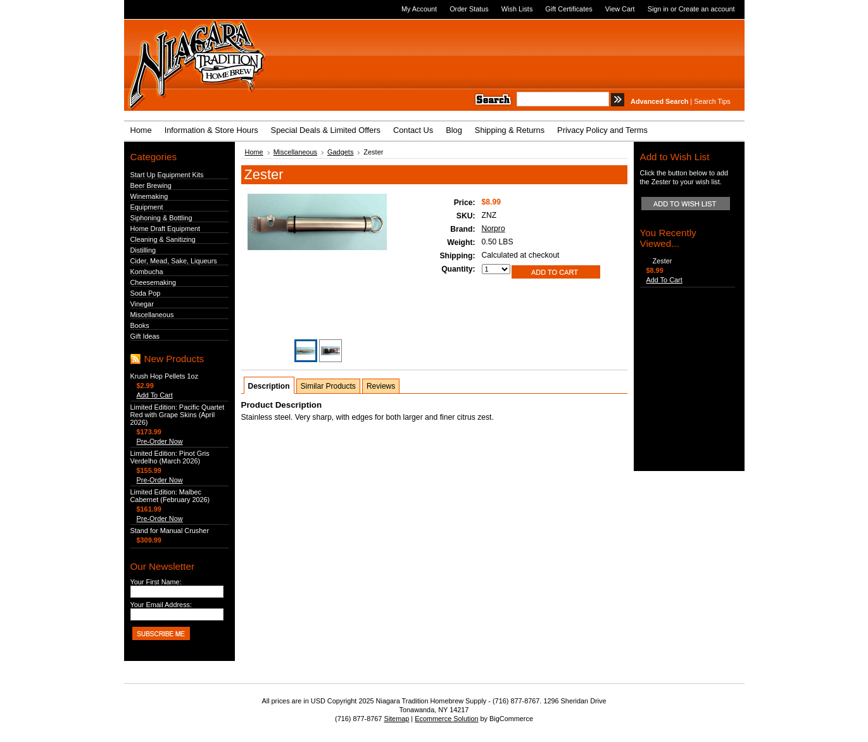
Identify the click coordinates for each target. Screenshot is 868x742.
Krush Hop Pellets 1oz (164, 376)
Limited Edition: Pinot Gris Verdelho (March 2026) (170, 457)
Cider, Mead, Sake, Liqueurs (173, 261)
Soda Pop (145, 293)
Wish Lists (517, 9)
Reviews (381, 386)
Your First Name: (156, 582)
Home (254, 152)
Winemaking (149, 196)
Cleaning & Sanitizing (163, 239)
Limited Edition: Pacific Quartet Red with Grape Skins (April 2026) (177, 414)
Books (139, 325)
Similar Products (328, 386)
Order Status (469, 9)
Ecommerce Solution (446, 718)
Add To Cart (155, 395)
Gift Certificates (568, 9)
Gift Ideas (145, 336)
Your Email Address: (161, 604)
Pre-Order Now (160, 441)
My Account (419, 9)
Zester (662, 261)
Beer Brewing (151, 185)
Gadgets (340, 152)
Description (269, 386)
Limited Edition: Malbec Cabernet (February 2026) (170, 495)
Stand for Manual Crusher (170, 530)
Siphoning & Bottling (161, 218)
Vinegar (142, 304)
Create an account (707, 9)
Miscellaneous (152, 314)
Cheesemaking (153, 282)
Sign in (658, 9)
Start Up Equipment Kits (167, 175)
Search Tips (712, 101)
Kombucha (146, 271)
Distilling (143, 250)
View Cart (620, 9)
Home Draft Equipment (165, 228)
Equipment (146, 207)
